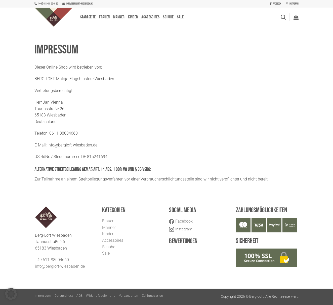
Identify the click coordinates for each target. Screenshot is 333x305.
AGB (79, 295)
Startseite (88, 17)
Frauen (104, 17)
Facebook (275, 3)
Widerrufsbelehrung (100, 295)
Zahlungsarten (152, 295)
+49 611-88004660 (52, 259)
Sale (180, 17)
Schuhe (168, 17)
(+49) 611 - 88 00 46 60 (46, 3)
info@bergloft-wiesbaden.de (77, 3)
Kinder (133, 17)
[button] (296, 17)
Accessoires (150, 17)
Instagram (292, 3)
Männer (118, 17)
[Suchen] (283, 17)
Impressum (42, 295)
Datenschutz (64, 295)
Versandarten (128, 295)
